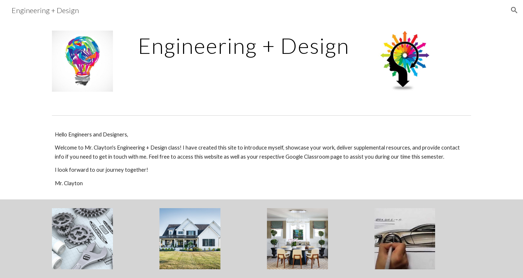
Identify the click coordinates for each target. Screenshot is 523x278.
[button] (514, 10)
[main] (243, 45)
